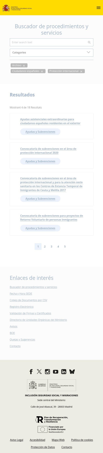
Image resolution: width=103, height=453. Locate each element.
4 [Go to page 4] (58, 246)
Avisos (13, 326)
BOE (14, 333)
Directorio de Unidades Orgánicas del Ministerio (38, 320)
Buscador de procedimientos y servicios (33, 287)
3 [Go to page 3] (51, 246)
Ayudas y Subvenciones (40, 132)
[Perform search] (89, 42)
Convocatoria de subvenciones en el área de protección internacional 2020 (48, 150)
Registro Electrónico (22, 307)
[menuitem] (16, 440)
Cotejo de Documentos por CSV (31, 300)
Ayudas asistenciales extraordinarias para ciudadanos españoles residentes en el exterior (50, 121)
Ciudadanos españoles (25, 71)
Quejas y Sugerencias (22, 339)
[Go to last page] (76, 246)
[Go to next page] (71, 246)
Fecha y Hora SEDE (21, 293)
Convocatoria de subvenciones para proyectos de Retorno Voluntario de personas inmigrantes (51, 217)
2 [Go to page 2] (45, 246)
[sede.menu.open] (99, 8)
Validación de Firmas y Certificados (33, 313)
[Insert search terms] (47, 42)
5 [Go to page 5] (65, 246)
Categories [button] (51, 52)
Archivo (16, 65)
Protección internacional (63, 71)
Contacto (17, 346)
